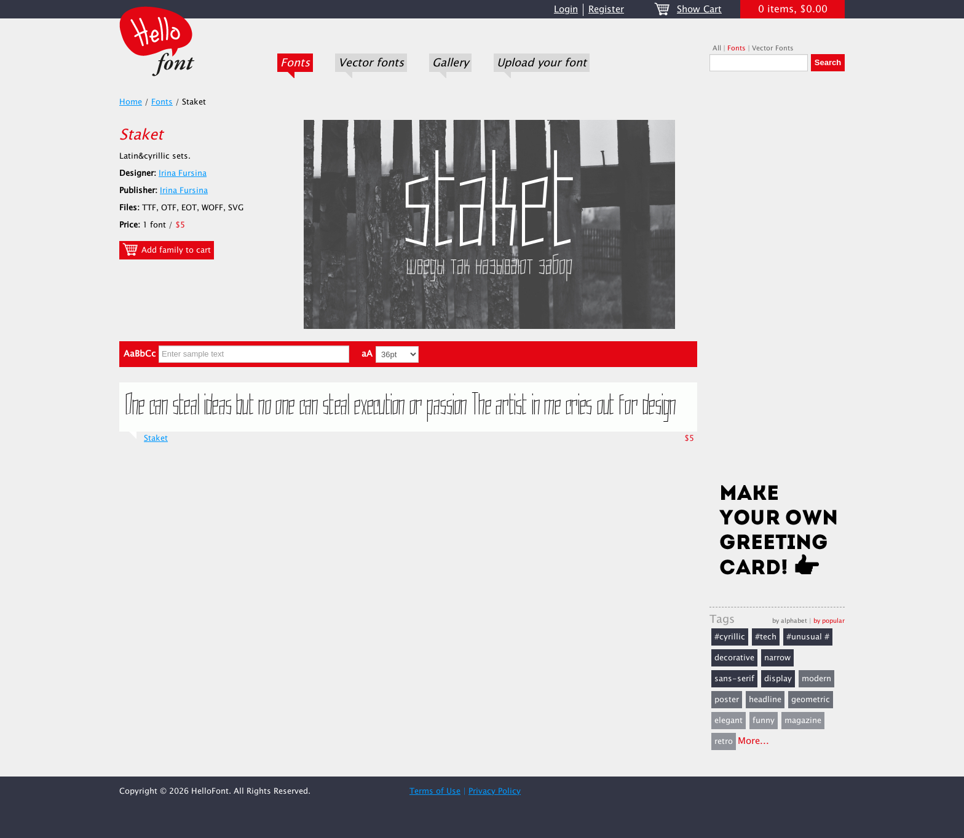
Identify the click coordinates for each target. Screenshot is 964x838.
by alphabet (789, 620)
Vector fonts (371, 62)
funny (764, 720)
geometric (810, 700)
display (778, 679)
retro (723, 741)
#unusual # (807, 637)
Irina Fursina (183, 173)
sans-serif (734, 679)
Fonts (295, 62)
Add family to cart (166, 249)
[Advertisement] (777, 281)
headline (765, 700)
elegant (728, 720)
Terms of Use (434, 791)
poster (726, 700)
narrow (777, 658)
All (717, 48)
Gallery (450, 62)
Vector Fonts (773, 48)
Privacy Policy (494, 791)
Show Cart (699, 9)
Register (606, 9)
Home (130, 102)
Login (566, 9)
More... (753, 741)
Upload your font (542, 62)
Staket (156, 438)
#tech (765, 637)
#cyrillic (729, 637)
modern (816, 679)
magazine (802, 720)
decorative (734, 658)
